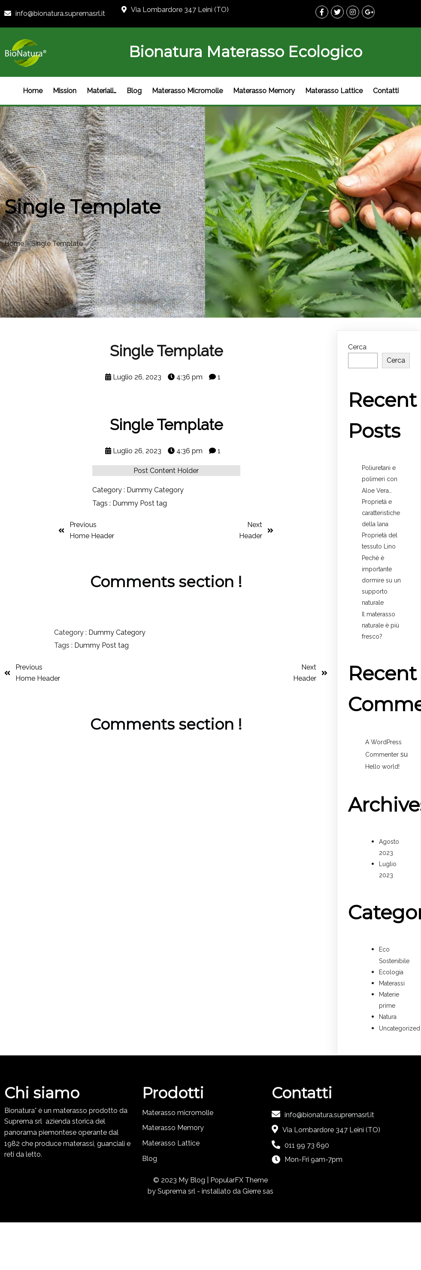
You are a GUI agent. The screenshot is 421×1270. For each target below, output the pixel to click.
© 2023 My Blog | (181, 1180)
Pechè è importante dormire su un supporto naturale (381, 580)
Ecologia (391, 972)
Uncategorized (399, 1028)
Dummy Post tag (139, 503)
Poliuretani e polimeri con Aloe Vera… (379, 479)
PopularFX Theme (239, 1180)
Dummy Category (155, 490)
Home (14, 243)
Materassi (392, 983)
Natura (388, 1016)
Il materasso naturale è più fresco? (380, 625)
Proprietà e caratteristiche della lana (381, 512)
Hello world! (382, 766)
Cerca (357, 347)
